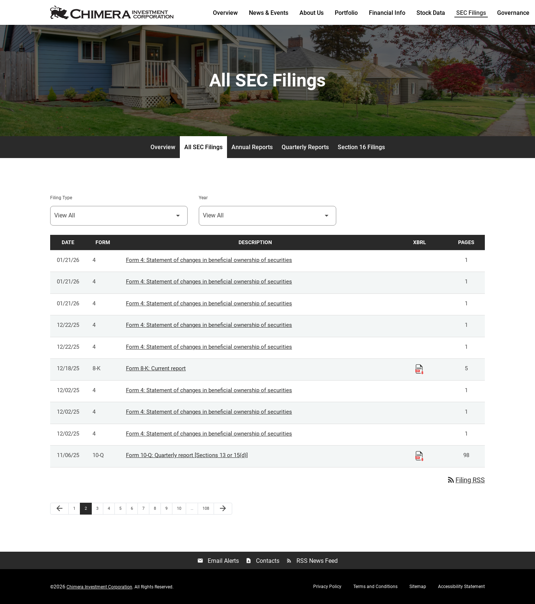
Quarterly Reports (305, 147)
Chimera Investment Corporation (99, 587)
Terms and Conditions (375, 586)
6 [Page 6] (134, 508)
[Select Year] (267, 216)
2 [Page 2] (88, 508)
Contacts (262, 560)
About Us (311, 12)
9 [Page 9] (168, 508)
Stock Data (430, 12)
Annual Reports (252, 147)
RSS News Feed (312, 560)
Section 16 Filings (361, 147)
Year (203, 197)
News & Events (268, 12)
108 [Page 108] (206, 508)
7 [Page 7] (145, 508)
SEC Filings (471, 12)
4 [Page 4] (111, 508)
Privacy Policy (327, 586)
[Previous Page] (59, 509)
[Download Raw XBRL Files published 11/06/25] (419, 456)
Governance (513, 12)
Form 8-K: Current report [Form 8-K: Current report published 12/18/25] (156, 368)
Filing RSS (466, 480)
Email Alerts (218, 560)
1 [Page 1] (76, 508)
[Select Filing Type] (119, 216)
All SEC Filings (203, 147)
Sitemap (417, 586)
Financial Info (387, 12)
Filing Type (61, 197)
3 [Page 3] (99, 508)
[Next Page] (223, 509)
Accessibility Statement (461, 586)
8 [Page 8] (157, 508)
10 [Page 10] (181, 508)
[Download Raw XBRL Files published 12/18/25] (419, 369)
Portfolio (346, 12)
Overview (225, 12)
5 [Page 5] (122, 508)
